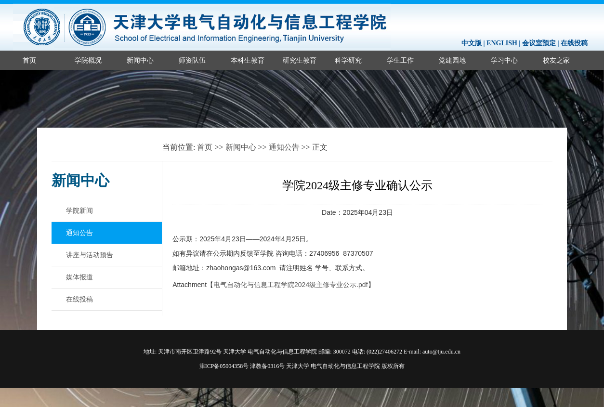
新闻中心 (140, 60)
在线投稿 (574, 43)
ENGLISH (501, 43)
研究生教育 (299, 60)
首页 (29, 60)
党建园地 (452, 60)
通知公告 (284, 147)
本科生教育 (247, 60)
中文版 (471, 43)
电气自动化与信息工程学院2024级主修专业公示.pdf (290, 285)
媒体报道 (79, 277)
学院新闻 (79, 210)
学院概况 (88, 60)
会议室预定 (539, 43)
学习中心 (504, 60)
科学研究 (348, 60)
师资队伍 (192, 60)
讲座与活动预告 (89, 255)
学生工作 (400, 60)
